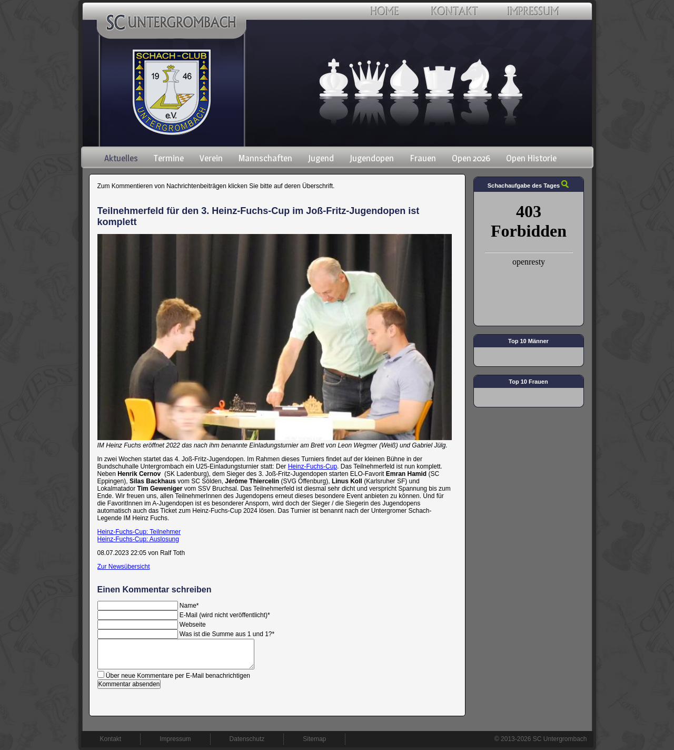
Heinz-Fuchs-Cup (312, 466)
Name (189, 605)
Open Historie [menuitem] (531, 158)
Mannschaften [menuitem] (265, 158)
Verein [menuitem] (211, 158)
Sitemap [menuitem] (314, 739)
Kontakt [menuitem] (111, 739)
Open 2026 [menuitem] (471, 158)
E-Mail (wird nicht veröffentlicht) (225, 615)
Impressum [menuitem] (175, 739)
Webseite (193, 624)
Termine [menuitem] (169, 158)
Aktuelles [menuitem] (121, 158)
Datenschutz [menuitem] (247, 739)
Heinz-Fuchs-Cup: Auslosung (138, 539)
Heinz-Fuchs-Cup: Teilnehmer (139, 531)
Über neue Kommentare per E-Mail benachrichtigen (178, 675)
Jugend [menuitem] (321, 158)
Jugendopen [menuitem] (372, 158)
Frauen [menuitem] (423, 158)
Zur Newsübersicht (123, 566)
